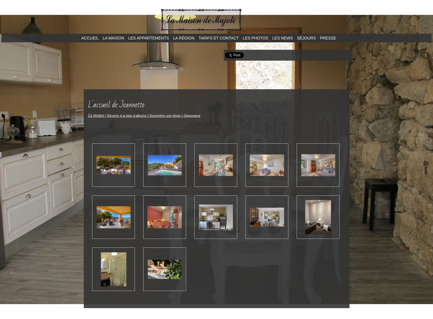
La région (183, 38)
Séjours (306, 38)
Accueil (90, 38)
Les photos (255, 38)
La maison (113, 38)
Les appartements (148, 38)
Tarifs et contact (219, 38)
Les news (282, 38)
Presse (328, 38)
